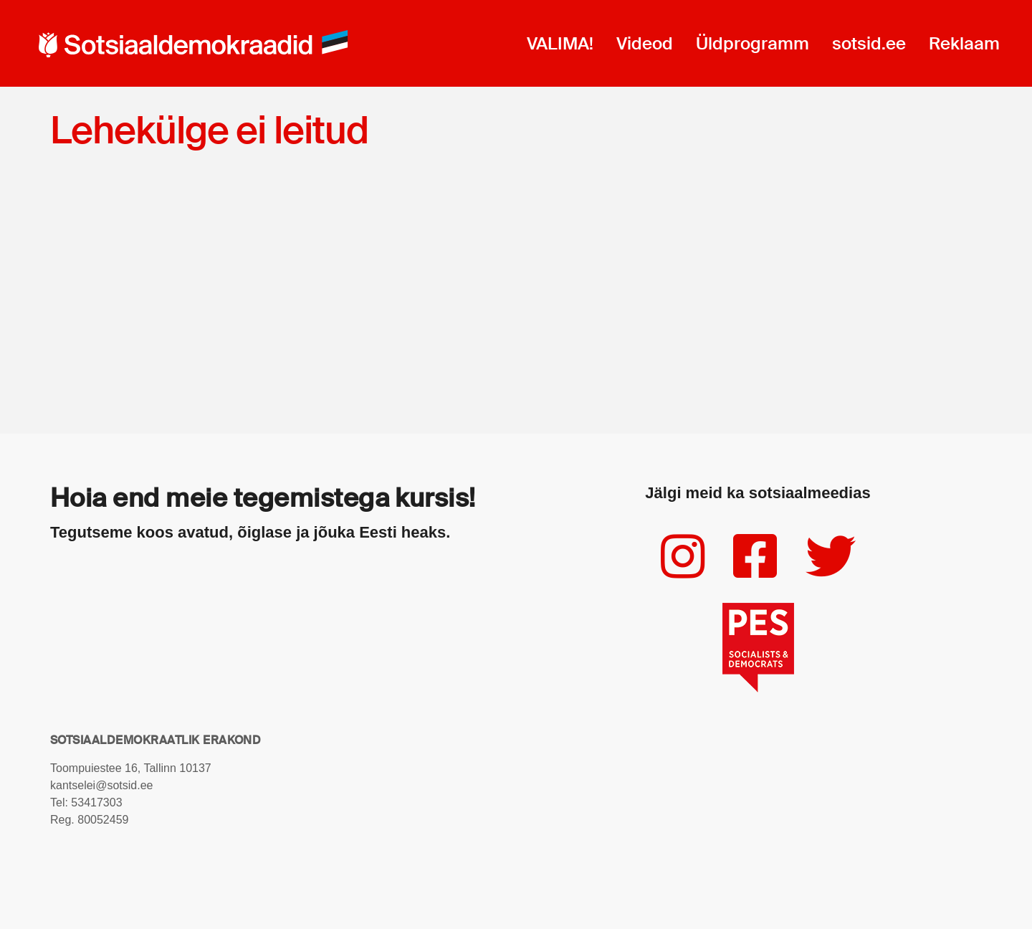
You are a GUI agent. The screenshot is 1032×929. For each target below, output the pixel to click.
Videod (644, 43)
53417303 (96, 802)
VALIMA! (560, 43)
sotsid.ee (869, 43)
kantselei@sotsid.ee (101, 785)
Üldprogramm (752, 43)
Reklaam (964, 43)
